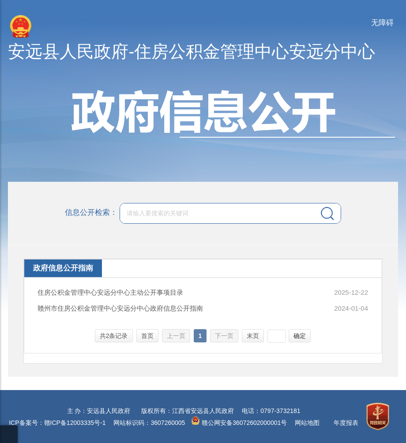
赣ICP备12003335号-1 (75, 422)
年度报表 (346, 422)
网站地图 (307, 422)
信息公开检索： (91, 212)
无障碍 (382, 23)
